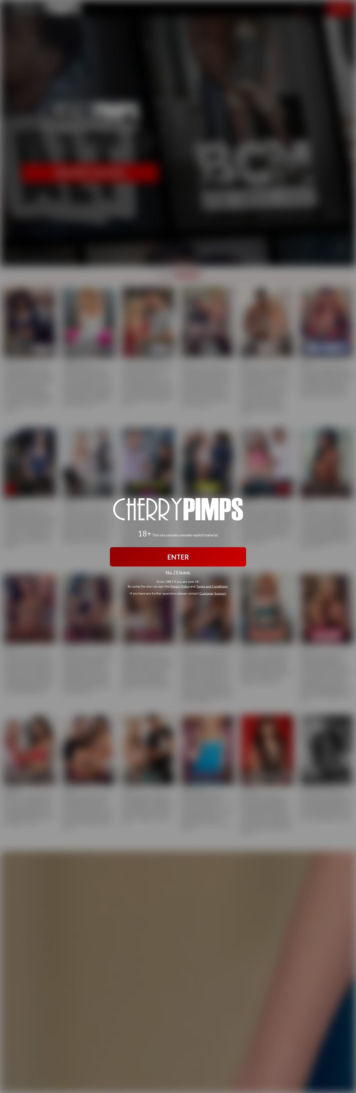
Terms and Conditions (211, 586)
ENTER (178, 557)
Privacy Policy (180, 586)
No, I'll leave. (178, 572)
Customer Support (212, 593)
